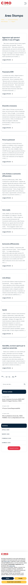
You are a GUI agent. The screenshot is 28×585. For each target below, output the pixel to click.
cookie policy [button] (12, 565)
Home (4, 20)
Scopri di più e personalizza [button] (14, 582)
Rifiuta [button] (7, 578)
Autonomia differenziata (10, 244)
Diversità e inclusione (9, 106)
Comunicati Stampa (14, 20)
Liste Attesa (6, 278)
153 (13, 377)
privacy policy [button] (7, 561)
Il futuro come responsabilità (11, 408)
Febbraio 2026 (6, 438)
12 (9, 377)
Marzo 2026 (5, 434)
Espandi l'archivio (14, 448)
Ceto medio (6, 210)
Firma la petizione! (8, 140)
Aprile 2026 (5, 430)
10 (6, 377)
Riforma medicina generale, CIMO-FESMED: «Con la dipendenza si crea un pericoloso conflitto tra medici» (13, 417)
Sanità (4, 310)
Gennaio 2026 (6, 442)
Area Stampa (5, 22)
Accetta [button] (20, 578)
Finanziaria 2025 (8, 72)
